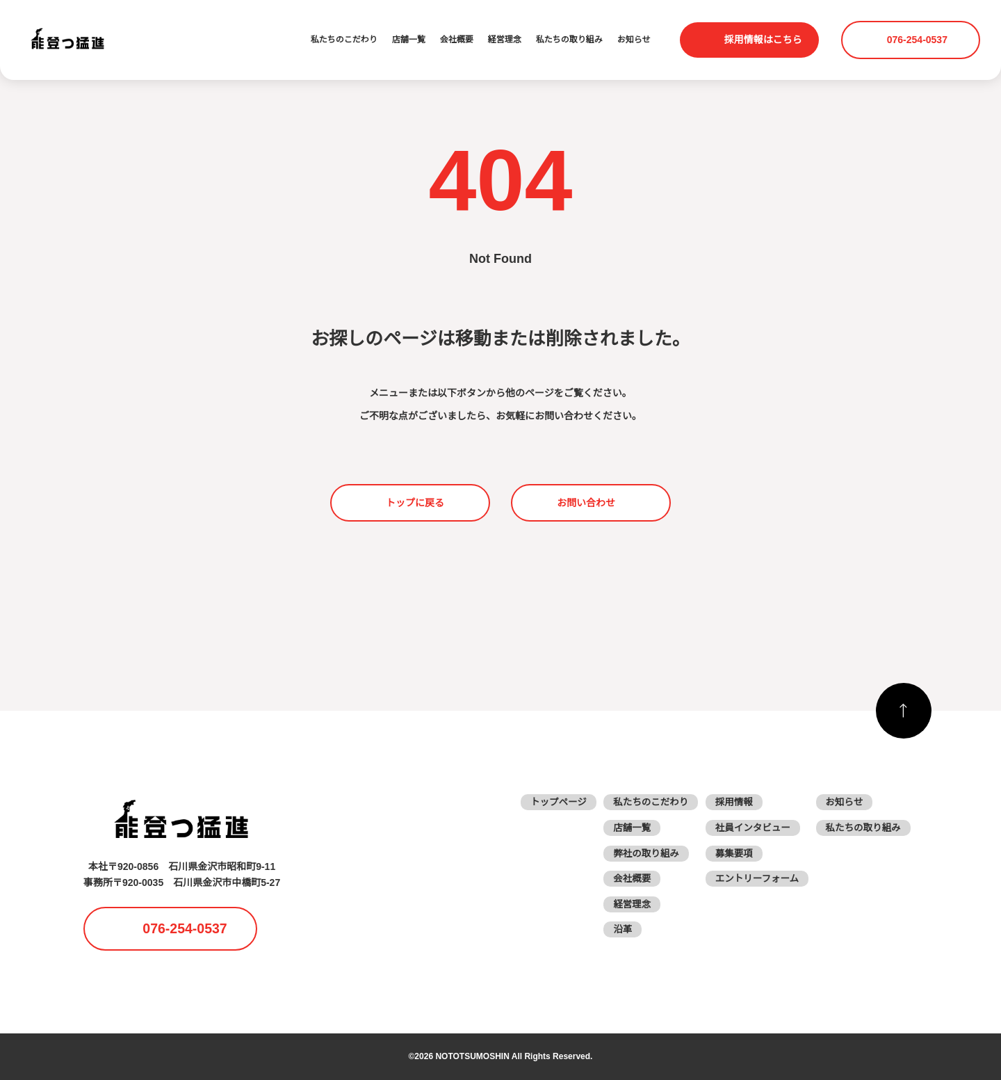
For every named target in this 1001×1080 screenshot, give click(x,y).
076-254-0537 (919, 40)
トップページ (548, 802)
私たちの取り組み (569, 40)
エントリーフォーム (752, 878)
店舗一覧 (408, 40)
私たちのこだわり (344, 40)
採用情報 (728, 802)
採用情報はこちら (763, 40)
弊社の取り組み (639, 853)
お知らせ (634, 40)
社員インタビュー (748, 828)
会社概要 (456, 40)
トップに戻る (415, 503)
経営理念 (504, 40)
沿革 (614, 929)
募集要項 (728, 853)
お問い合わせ (586, 503)
